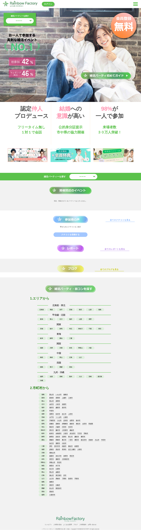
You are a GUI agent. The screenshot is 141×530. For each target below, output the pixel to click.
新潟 (41, 319)
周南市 (58, 478)
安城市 (91, 440)
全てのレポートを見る (115, 249)
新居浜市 (58, 488)
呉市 (64, 475)
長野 (90, 319)
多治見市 (72, 433)
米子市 (58, 465)
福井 (70, 319)
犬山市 (97, 440)
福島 (99, 309)
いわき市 (58, 394)
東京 (99, 329)
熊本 (70, 376)
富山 (51, 319)
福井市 (51, 407)
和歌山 (80, 348)
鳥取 (41, 357)
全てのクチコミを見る (120, 220)
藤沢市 (58, 430)
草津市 (64, 449)
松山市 (51, 488)
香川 (51, 367)
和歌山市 (52, 462)
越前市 (58, 407)
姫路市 (51, 456)
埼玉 (70, 329)
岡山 (61, 357)
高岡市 (58, 401)
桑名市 (70, 446)
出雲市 (58, 469)
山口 (80, 357)
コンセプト (48, 524)
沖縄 (41, 380)
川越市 (58, 427)
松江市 (51, 469)
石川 (61, 319)
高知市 (51, 491)
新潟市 (51, 398)
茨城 (41, 329)
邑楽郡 (91, 424)
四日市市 (57, 446)
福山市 (51, 475)
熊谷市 (51, 427)
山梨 (80, 319)
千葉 (90, 329)
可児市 (79, 433)
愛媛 (61, 367)
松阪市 (64, 446)
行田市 (64, 427)
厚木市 (51, 430)
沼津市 (64, 437)
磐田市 (83, 437)
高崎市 (58, 424)
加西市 (65, 456)
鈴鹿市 (77, 446)
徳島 (41, 367)
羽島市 (86, 433)
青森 (51, 309)
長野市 (51, 414)
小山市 (59, 420)
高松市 (51, 485)
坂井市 (64, 407)
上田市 (70, 414)
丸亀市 (58, 485)
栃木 (51, 329)
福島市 (65, 394)
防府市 (70, 478)
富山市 (51, 401)
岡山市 (51, 472)
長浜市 (58, 449)
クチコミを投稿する (70, 234)
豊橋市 (51, 440)
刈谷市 (64, 443)
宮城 (70, 309)
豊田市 (77, 440)
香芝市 (51, 459)
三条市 (70, 398)
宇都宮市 (52, 420)
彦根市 (51, 449)
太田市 (84, 424)
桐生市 (78, 424)
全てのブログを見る (109, 269)
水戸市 (51, 417)
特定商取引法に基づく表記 (63, 529)
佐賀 (51, 376)
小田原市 (65, 430)
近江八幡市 (71, 449)
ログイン (49, 4)
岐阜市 (51, 433)
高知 (70, 367)
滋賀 (41, 348)
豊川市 (64, 440)
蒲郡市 (58, 443)
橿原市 (58, 459)
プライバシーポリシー (48, 529)
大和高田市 (65, 459)
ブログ (75, 524)
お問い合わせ (92, 524)
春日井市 (84, 440)
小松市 (58, 404)
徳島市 (51, 482)
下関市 (64, 478)
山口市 (51, 478)
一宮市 (70, 440)
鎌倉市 (72, 430)
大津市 (79, 449)
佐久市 (64, 414)
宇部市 (77, 478)
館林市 (72, 424)
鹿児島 (100, 376)
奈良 (70, 348)
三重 (70, 338)
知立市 (51, 443)
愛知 (61, 338)
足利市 (65, 420)
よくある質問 (67, 524)
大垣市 (65, 433)
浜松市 (58, 437)
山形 (90, 309)
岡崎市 (58, 440)
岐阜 (41, 338)
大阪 (90, 348)
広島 (70, 357)
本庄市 (70, 427)
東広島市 (58, 475)
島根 (51, 357)
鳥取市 (51, 465)
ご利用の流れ (57, 524)
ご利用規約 (82, 524)
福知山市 (52, 453)
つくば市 (58, 417)
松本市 (58, 414)
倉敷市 (58, 472)
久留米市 (52, 495)
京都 (61, 348)
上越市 (64, 398)
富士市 (70, 437)
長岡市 (58, 398)
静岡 (51, 338)
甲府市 (51, 411)
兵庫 (51, 348)
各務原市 (58, 433)
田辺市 (59, 462)
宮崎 (90, 376)
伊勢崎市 (65, 424)
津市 (50, 446)
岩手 (61, 309)
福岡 (41, 376)
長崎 (61, 376)
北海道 (41, 309)
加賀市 (64, 404)
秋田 (80, 309)
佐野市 (72, 420)
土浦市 (65, 417)
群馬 (61, 329)
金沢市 (51, 404)
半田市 (103, 440)
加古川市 (58, 456)
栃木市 (78, 420)
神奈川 (80, 329)
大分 (80, 376)
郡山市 (51, 394)
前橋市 (51, 424)
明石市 (72, 456)
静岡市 (51, 437)
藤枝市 (77, 437)
